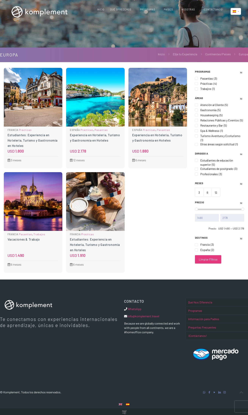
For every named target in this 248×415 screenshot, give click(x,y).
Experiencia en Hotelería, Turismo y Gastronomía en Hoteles (95, 137)
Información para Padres (203, 319)
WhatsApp (134, 309)
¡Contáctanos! (197, 335)
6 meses (139, 160)
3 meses (14, 160)
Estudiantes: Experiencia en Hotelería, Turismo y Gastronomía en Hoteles (33, 140)
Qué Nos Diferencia (200, 302)
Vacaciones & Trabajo (24, 239)
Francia (13, 129)
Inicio (161, 54)
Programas (195, 310)
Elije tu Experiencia (185, 54)
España (75, 129)
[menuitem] (120, 404)
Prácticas (25, 129)
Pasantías (101, 129)
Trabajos (39, 234)
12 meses (77, 160)
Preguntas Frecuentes (202, 327)
